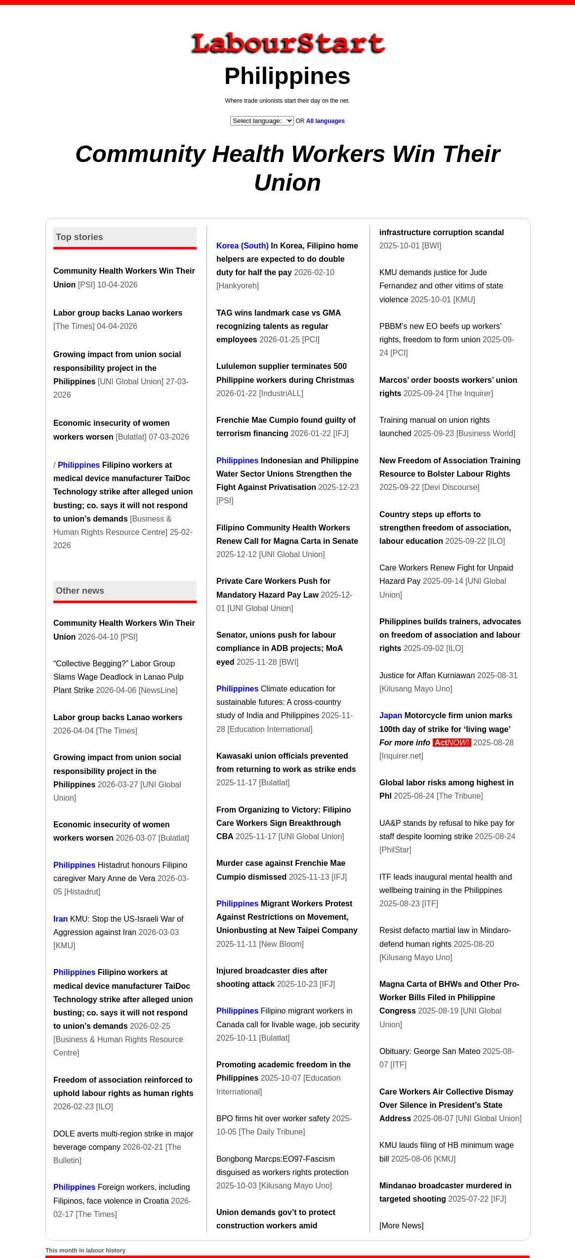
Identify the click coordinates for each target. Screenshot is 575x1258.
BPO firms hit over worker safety (272, 1118)
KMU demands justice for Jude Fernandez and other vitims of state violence (441, 285)
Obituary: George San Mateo (430, 1051)
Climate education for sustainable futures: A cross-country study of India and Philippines (278, 702)
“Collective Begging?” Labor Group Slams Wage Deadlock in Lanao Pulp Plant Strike (118, 676)
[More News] (401, 1225)
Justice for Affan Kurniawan (427, 675)
